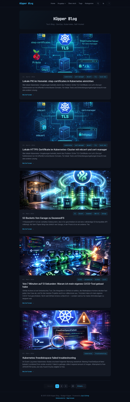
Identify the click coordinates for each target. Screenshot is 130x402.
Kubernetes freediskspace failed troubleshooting (49, 357)
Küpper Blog (26, 3)
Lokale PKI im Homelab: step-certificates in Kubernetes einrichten (58, 81)
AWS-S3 (96, 213)
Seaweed (88, 213)
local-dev (103, 77)
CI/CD (80, 279)
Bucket (81, 213)
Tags (80, 3)
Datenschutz (60, 398)
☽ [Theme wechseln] (109, 3)
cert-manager (79, 77)
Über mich (72, 3)
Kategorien (89, 3)
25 (73, 386)
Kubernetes (88, 353)
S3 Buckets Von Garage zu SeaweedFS (43, 218)
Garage (104, 213)
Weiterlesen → (28, 95)
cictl (104, 279)
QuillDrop (85, 396)
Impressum (70, 398)
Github (97, 279)
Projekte (62, 3)
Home (53, 3)
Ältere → (80, 386)
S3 (75, 213)
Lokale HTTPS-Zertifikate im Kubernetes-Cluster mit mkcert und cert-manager (65, 149)
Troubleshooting (100, 353)
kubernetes (68, 77)
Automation (88, 279)
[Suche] (98, 3)
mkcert (89, 77)
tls (95, 77)
